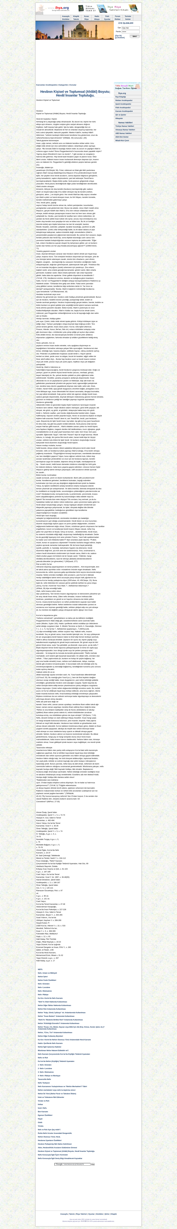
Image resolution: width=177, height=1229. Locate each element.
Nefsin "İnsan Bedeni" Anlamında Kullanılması (56, 1016)
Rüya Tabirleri (81, 1214)
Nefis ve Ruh (43, 1058)
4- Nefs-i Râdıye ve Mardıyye (49, 1076)
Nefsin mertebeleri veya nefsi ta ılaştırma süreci (56, 1090)
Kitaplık (114, 1214)
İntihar (40, 1104)
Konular (73, 85)
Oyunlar (107, 19)
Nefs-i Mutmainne (45, 991)
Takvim (76, 19)
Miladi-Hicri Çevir (122, 141)
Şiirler (107, 1214)
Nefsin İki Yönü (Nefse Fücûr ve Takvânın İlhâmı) (57, 1094)
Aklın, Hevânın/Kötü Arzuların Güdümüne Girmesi (57, 1148)
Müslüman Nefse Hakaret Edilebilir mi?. (53, 1050)
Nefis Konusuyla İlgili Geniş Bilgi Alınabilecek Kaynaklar (60, 1158)
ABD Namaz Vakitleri (123, 133)
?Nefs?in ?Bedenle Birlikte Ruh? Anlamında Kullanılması (60, 1020)
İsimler (128, 19)
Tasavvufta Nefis (44, 1079)
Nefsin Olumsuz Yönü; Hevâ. (49, 1137)
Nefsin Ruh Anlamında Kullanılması (52, 1009)
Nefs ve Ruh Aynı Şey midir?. (49, 1130)
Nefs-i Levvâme (44, 987)
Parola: (118, 32)
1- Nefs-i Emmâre (44, 1065)
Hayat (40, 1119)
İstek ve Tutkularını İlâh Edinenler (51, 1097)
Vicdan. (41, 1126)
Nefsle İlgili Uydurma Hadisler (49, 1047)
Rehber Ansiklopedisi (123, 100)
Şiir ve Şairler (120, 115)
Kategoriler (63, 85)
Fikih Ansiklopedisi (123, 108)
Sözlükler (65, 19)
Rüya (86, 19)
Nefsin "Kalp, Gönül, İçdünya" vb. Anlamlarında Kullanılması (61, 1013)
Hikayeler (119, 118)
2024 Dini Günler (122, 137)
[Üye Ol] (118, 36)
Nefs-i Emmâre (44, 984)
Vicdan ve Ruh (43, 1101)
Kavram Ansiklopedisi (124, 111)
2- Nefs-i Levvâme (45, 1068)
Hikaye (97, 19)
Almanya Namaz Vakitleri (125, 130)
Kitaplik (76, 16)
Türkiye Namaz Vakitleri (124, 126)
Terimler (128, 16)
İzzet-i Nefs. (42, 1108)
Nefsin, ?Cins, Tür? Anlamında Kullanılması (55, 1033)
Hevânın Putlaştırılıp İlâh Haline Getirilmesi (55, 1144)
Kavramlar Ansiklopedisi (46, 85)
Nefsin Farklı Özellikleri (47, 980)
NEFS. (40, 969)
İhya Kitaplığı (120, 97)
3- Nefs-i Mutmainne (46, 1072)
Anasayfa (65, 16)
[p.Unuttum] (120, 38)
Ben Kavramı (43, 1112)
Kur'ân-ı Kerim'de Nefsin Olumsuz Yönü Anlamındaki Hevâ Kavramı (64, 1040)
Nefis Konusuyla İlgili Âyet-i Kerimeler (53, 1155)
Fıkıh (107, 16)
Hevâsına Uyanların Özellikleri (50, 1140)
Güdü (40, 1122)
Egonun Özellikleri (45, 1115)
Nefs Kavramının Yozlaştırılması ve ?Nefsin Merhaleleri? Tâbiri (62, 1086)
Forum (117, 16)
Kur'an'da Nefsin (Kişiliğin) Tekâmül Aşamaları (56, 1061)
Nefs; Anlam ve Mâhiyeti (47, 973)
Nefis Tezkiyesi (44, 1083)
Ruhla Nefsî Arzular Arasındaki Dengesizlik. (55, 1133)
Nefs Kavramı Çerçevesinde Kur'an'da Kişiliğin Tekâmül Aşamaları (64, 1054)
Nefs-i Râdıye (43, 995)
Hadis (97, 16)
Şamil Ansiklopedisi (123, 104)
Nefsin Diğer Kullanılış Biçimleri (50, 1036)
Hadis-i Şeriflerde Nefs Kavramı (50, 1043)
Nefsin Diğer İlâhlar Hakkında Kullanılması (54, 1005)
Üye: (119, 28)
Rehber (117, 19)
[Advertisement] (88, 61)
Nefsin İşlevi (43, 977)
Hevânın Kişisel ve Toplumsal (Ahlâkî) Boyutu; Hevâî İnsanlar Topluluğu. (66, 1151)
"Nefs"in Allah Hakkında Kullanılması (52, 1002)
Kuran (86, 16)
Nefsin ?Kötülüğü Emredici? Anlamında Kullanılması (58, 1023)
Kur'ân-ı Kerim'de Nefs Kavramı (50, 998)
